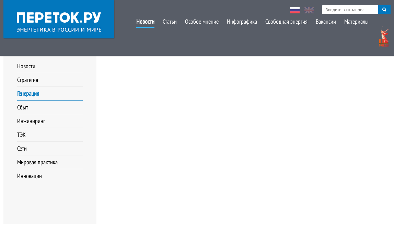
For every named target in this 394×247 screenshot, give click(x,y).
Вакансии (326, 21)
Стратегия (27, 80)
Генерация (28, 93)
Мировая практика (37, 162)
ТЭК (21, 135)
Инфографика (242, 21)
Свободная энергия (286, 21)
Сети (22, 148)
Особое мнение (202, 21)
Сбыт (22, 107)
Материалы (356, 21)
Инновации (29, 176)
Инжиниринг (31, 121)
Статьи (170, 21)
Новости (145, 21)
